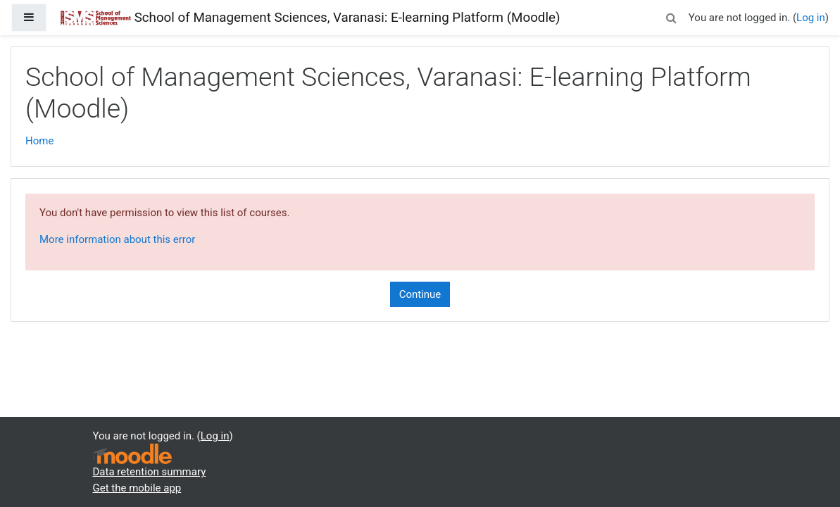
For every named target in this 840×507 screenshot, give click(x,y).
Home (39, 140)
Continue (420, 294)
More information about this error (117, 239)
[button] (671, 16)
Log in (810, 17)
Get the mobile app (137, 488)
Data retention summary (149, 471)
